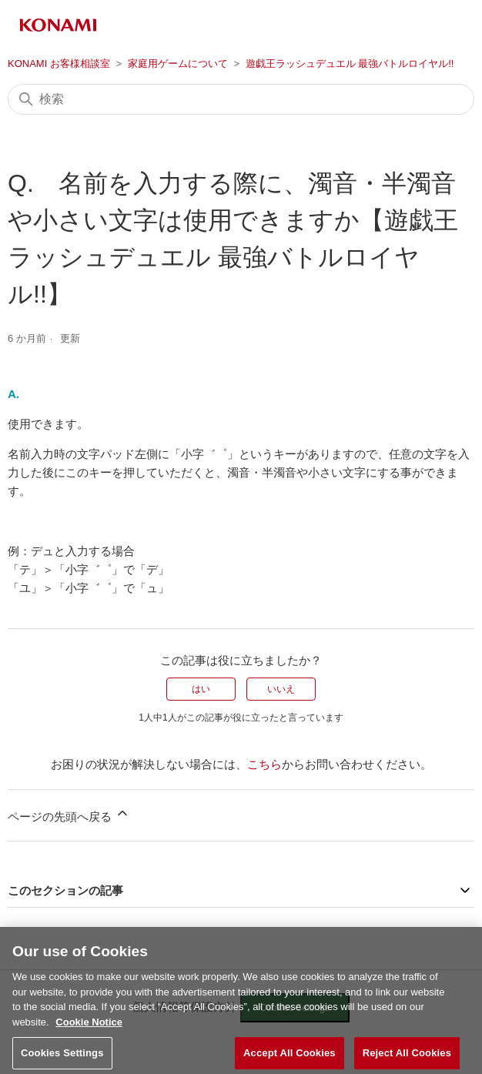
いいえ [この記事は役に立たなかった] (281, 689)
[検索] (241, 99)
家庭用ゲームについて (178, 63)
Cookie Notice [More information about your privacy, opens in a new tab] (88, 1030)
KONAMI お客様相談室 (59, 63)
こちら (264, 764)
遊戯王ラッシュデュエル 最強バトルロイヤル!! (350, 63)
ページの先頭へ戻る (69, 814)
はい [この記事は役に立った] (201, 689)
